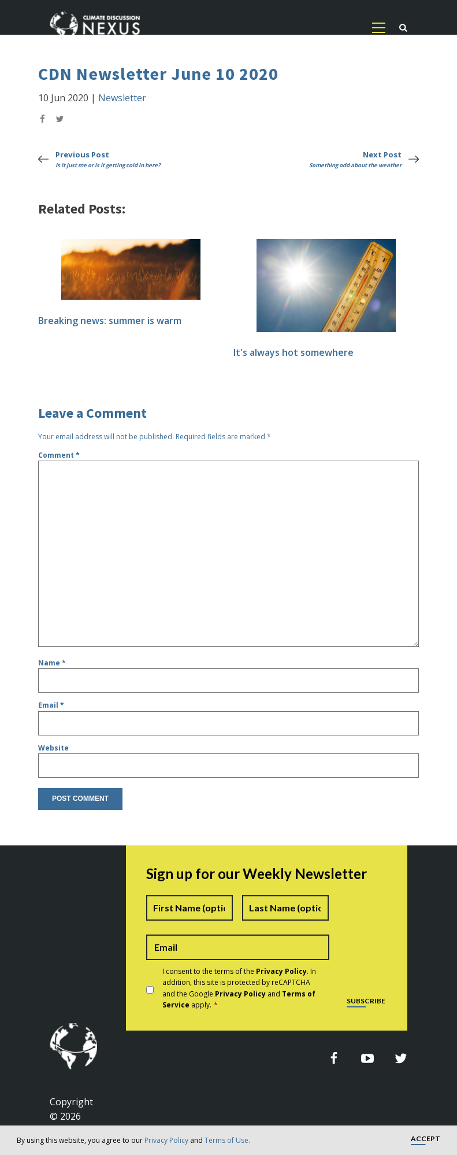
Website (53, 748)
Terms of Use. (227, 1140)
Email (51, 705)
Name (52, 663)
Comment (59, 455)
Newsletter (122, 97)
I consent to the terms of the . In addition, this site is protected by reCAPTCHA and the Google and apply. (239, 988)
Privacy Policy (166, 1140)
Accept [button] (425, 1139)
